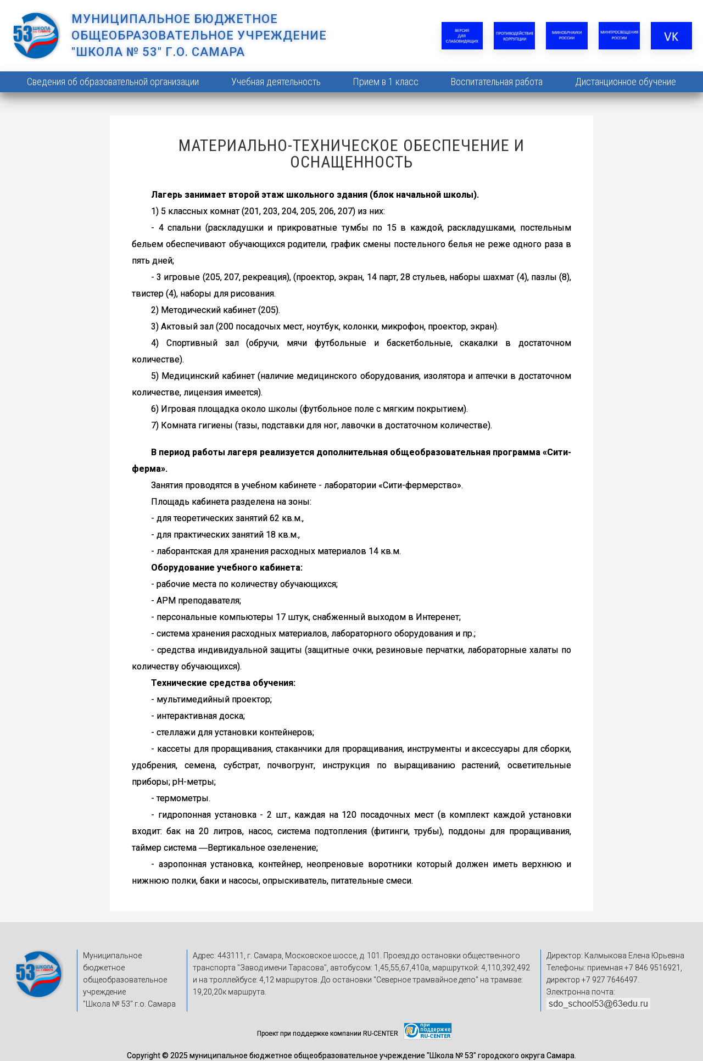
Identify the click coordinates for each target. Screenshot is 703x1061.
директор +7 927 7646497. (592, 979)
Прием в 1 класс (386, 81)
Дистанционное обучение (625, 81)
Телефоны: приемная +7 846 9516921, (614, 967)
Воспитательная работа (497, 81)
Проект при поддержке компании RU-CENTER (327, 1033)
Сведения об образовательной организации (113, 81)
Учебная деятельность (276, 81)
